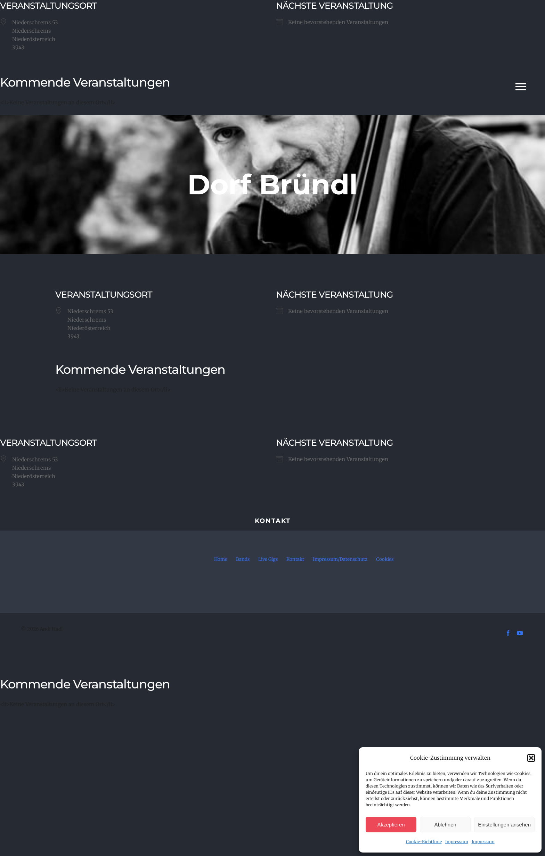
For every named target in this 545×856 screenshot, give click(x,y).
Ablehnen (445, 824)
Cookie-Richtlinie (424, 841)
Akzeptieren (391, 824)
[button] (531, 757)
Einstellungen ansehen (504, 824)
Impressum (456, 841)
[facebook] (508, 633)
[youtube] (520, 633)
